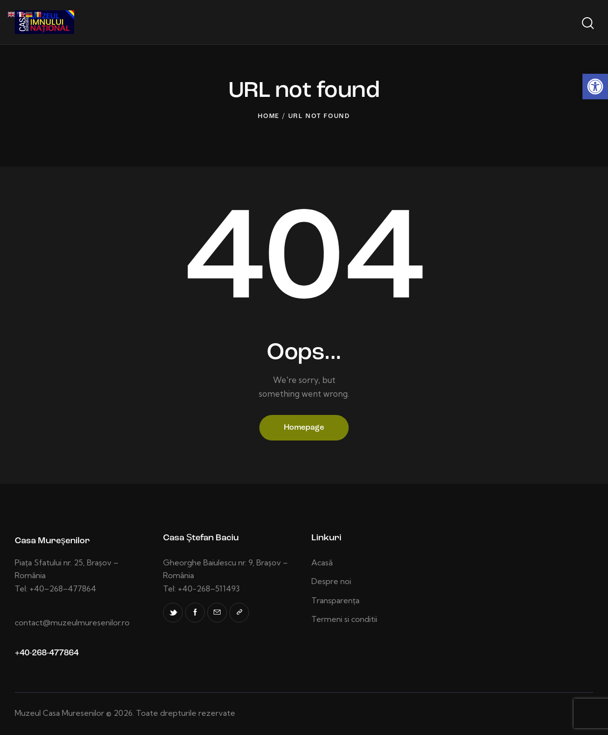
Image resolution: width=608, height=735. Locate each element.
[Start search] (587, 23)
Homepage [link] (304, 428)
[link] (595, 86)
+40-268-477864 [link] (47, 653)
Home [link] (268, 116)
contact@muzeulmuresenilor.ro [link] (72, 622)
